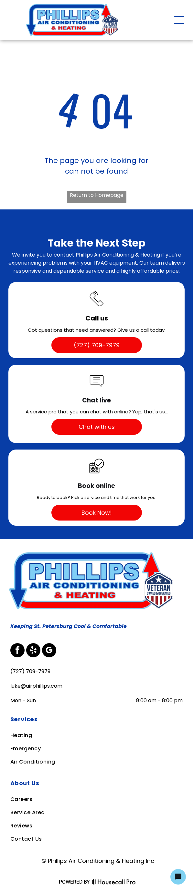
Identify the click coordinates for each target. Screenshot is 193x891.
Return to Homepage (96, 195)
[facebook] (17, 651)
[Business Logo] (93, 552)
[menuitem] (96, 719)
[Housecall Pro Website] (114, 883)
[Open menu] (179, 20)
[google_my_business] (49, 651)
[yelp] (33, 651)
